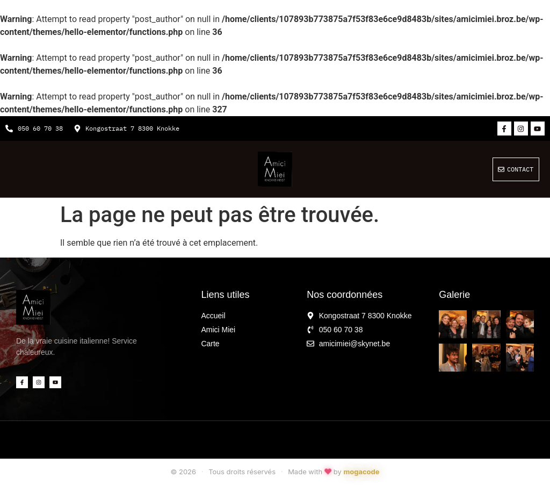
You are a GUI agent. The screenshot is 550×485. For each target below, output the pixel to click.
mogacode (361, 471)
